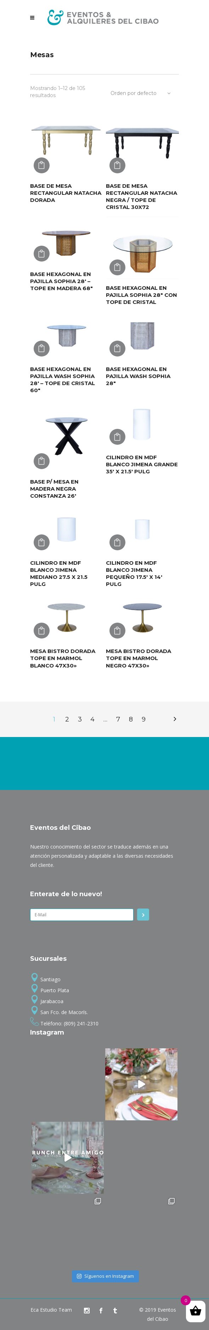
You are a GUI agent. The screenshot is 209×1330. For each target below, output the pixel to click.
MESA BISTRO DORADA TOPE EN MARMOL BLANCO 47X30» (62, 658)
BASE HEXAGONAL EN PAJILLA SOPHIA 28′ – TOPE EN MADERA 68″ (61, 281)
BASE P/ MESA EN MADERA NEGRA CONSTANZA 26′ (54, 488)
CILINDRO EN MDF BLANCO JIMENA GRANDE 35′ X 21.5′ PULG (142, 464)
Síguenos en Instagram (105, 1276)
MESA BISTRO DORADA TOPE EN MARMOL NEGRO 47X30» (138, 658)
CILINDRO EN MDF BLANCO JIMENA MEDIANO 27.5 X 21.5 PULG (58, 573)
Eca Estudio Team (51, 1309)
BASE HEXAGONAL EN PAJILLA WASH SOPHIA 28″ (138, 376)
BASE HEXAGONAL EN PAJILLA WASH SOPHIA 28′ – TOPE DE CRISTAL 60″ (62, 380)
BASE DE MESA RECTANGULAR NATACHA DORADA (65, 192)
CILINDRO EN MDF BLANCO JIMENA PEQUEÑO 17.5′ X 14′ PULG (134, 573)
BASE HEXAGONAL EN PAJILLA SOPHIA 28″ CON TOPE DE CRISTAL (141, 294)
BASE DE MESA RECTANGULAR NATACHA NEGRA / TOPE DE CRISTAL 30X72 (141, 196)
